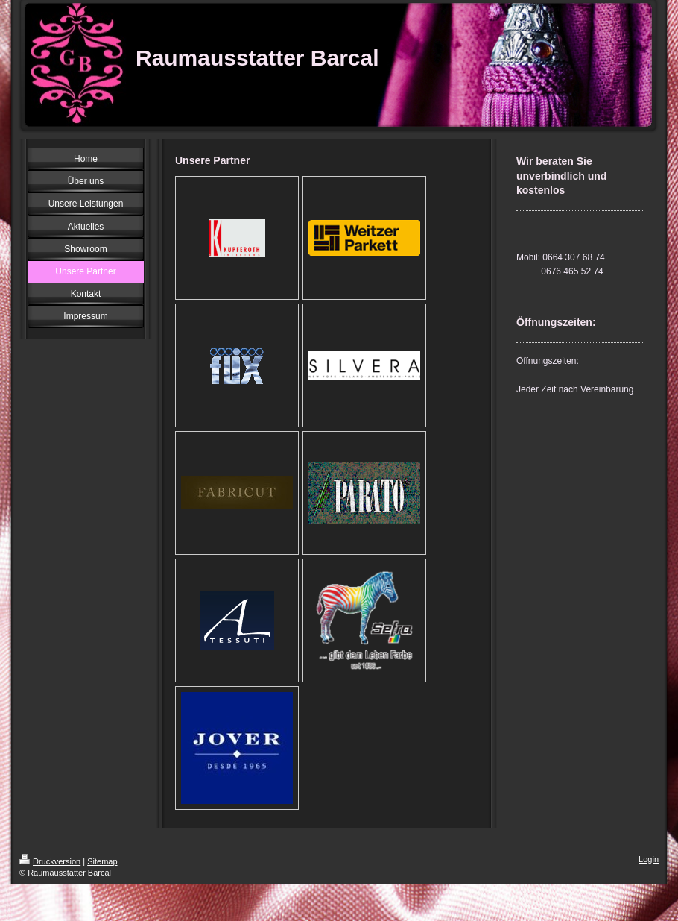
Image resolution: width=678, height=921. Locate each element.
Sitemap (102, 861)
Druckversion (49, 861)
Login (649, 859)
